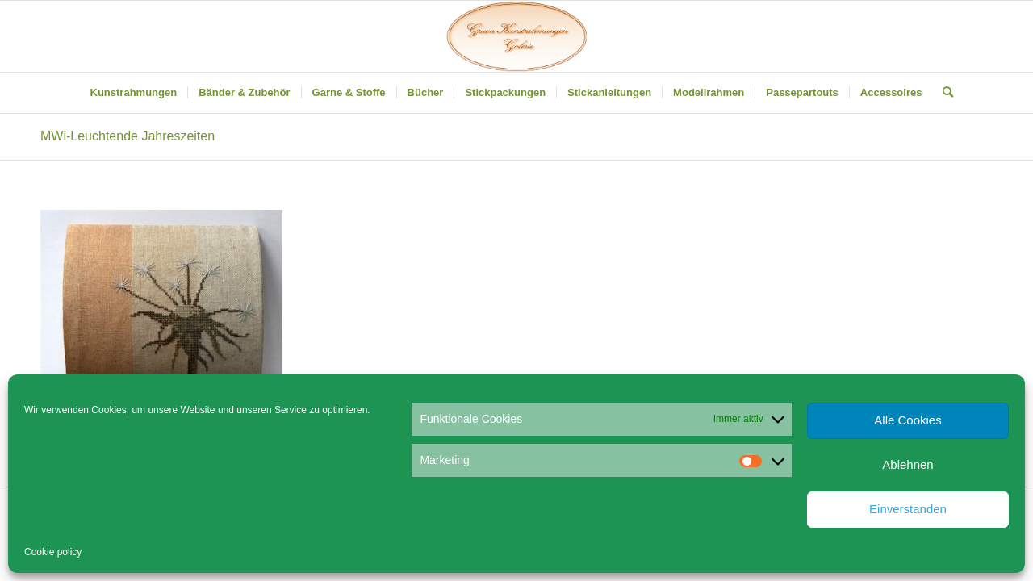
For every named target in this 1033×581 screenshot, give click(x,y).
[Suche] (942, 93)
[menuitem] (134, 93)
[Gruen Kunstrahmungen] (516, 36)
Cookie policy (53, 552)
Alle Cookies (907, 420)
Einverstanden (908, 509)
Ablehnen (907, 464)
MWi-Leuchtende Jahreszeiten (127, 136)
